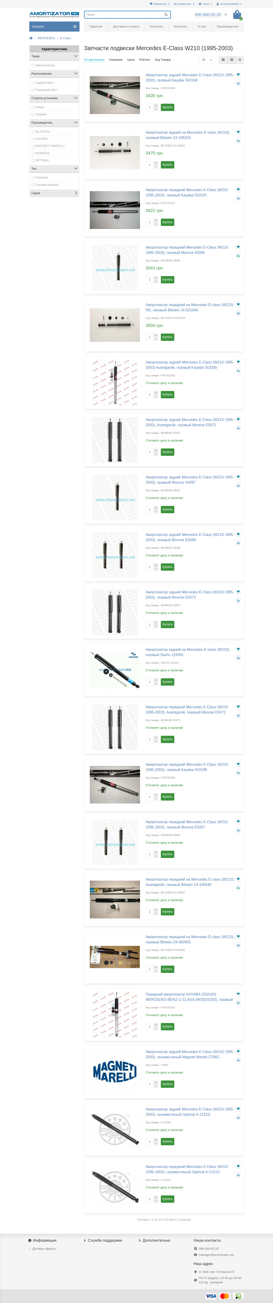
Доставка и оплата (126, 26)
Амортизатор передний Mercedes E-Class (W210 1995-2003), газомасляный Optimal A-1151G (187, 1169)
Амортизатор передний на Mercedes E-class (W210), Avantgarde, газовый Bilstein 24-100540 (190, 882)
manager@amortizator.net (216, 1255)
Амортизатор (45, 65)
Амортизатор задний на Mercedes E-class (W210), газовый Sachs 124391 (188, 652)
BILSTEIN (42, 131)
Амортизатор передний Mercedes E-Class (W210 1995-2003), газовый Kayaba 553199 (187, 767)
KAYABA (41, 139)
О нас (202, 26)
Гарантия (95, 26)
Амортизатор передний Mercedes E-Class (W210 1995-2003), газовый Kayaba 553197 (187, 192)
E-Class (65, 38)
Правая (40, 114)
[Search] (127, 15)
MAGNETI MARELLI (50, 146)
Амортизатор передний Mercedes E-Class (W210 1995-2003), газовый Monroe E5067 (187, 824)
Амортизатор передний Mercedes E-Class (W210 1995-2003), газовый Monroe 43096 (187, 250)
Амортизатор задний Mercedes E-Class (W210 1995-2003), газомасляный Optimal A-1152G (190, 1111)
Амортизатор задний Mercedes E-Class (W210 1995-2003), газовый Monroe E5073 (190, 594)
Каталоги (156, 26)
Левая (40, 107)
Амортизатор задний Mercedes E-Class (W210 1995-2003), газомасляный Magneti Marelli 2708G (190, 1054)
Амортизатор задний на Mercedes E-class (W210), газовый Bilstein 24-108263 (188, 135)
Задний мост (44, 82)
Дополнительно (154, 1240)
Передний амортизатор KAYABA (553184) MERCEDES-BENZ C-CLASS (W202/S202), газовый (189, 997)
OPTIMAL (42, 160)
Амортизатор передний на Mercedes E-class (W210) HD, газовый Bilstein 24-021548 (190, 307)
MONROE (42, 153)
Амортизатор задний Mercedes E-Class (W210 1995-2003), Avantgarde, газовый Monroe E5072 (190, 422)
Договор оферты (44, 1248)
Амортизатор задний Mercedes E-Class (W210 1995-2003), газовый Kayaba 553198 (190, 77)
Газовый (41, 177)
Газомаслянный (47, 185)
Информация (43, 1240)
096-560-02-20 (209, 1248)
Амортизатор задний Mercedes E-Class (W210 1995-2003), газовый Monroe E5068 (190, 537)
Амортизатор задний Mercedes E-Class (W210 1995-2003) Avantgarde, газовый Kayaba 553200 (190, 364)
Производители (228, 26)
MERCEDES (46, 38)
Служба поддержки (103, 1240)
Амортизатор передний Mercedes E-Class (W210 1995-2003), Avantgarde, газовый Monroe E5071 (187, 709)
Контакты (180, 26)
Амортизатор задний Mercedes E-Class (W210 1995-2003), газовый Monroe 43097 (190, 479)
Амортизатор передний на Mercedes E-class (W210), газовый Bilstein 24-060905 (190, 939)
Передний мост (46, 90)
